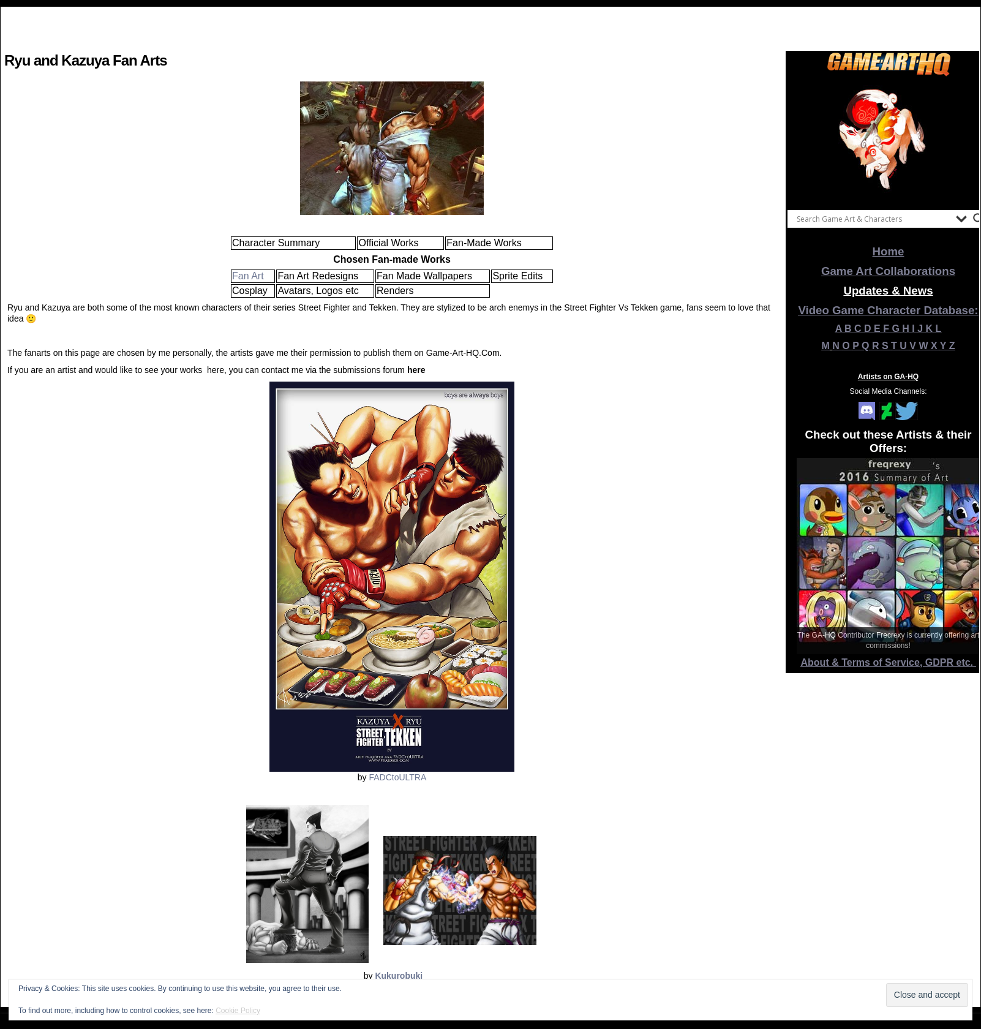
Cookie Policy (238, 1010)
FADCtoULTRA (397, 777)
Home (888, 251)
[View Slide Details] (888, 140)
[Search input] (873, 218)
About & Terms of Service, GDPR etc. (888, 662)
